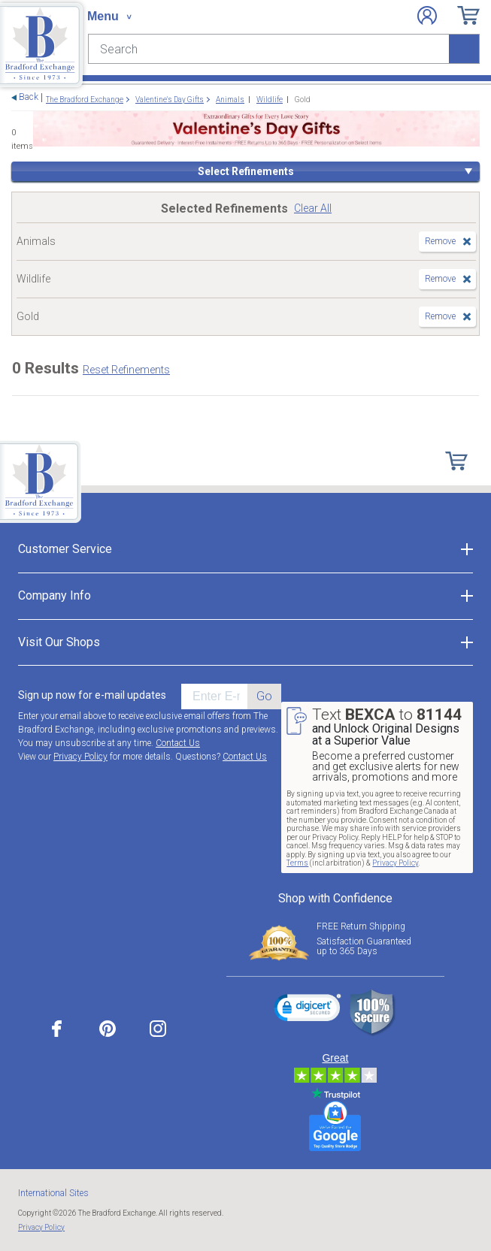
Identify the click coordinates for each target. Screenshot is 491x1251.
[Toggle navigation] (109, 16)
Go (264, 696)
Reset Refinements (126, 370)
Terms (297, 863)
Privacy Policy (80, 756)
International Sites (53, 1193)
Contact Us (178, 743)
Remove (440, 241)
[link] (307, 1009)
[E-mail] (214, 696)
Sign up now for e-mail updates (92, 695)
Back (28, 97)
